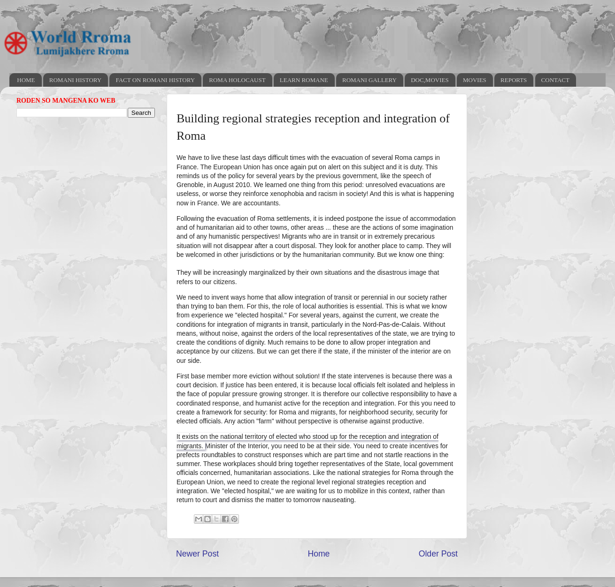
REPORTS (513, 79)
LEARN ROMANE (304, 79)
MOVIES (474, 79)
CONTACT (555, 79)
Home (319, 553)
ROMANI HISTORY (75, 79)
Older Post (438, 553)
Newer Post (197, 553)
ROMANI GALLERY (369, 79)
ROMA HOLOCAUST (237, 79)
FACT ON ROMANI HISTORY (155, 79)
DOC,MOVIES (430, 79)
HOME (26, 79)
